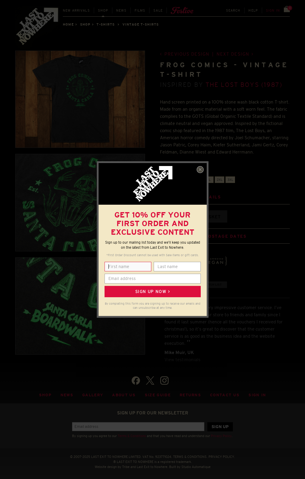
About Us (124, 395)
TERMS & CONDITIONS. (190, 456)
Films (140, 10)
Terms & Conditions (132, 436)
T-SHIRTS (106, 24)
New (76, 10)
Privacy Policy (221, 436)
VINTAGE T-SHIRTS (140, 24)
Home (68, 24)
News (121, 10)
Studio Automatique (196, 467)
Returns (190, 395)
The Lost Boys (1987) (244, 84)
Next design (233, 54)
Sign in (273, 10)
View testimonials (182, 359)
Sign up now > (152, 291)
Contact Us (224, 395)
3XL (230, 179)
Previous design (186, 54)
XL (209, 179)
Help (253, 10)
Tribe (126, 467)
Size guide (158, 395)
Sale (158, 10)
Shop (103, 10)
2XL (219, 179)
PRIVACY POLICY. (221, 456)
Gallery (92, 395)
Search (233, 10)
